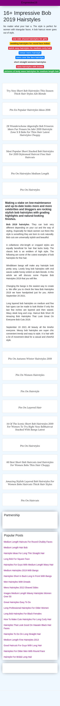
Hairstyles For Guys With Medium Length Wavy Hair (28, 564)
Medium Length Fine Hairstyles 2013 (21, 640)
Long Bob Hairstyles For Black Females (23, 613)
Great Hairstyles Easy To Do (17, 602)
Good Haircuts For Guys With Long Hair (23, 645)
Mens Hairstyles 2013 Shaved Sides (21, 587)
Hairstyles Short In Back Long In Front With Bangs (28, 576)
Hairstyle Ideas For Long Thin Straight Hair (24, 553)
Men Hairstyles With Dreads (17, 582)
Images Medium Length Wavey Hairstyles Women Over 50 (27, 595)
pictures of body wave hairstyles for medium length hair (31, 71)
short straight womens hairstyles (30, 62)
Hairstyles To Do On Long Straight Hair (22, 634)
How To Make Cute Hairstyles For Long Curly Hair (27, 619)
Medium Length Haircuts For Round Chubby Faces (28, 542)
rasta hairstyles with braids (30, 66)
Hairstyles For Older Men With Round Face (24, 651)
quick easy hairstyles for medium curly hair (30, 48)
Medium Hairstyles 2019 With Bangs (21, 570)
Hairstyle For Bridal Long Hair (18, 657)
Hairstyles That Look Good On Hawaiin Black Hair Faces (27, 627)
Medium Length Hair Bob (16, 547)
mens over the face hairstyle (30, 57)
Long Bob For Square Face (17, 559)
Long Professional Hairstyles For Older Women (26, 608)
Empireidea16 (29, 2)
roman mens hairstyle (29, 53)
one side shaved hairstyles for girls (30, 39)
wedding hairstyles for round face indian (30, 43)
